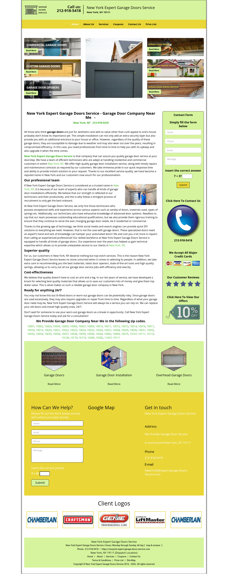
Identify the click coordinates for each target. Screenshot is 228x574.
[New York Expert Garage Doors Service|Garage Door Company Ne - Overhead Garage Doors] (174, 377)
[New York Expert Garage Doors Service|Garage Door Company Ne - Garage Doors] (54, 377)
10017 (150, 326)
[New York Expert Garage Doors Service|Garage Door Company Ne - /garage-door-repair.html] (175, 46)
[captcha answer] (187, 176)
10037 (65, 334)
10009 (90, 326)
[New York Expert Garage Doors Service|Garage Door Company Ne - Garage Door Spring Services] (163, 87)
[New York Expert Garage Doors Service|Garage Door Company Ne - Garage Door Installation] (114, 377)
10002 (39, 326)
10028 (116, 330)
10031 (141, 330)
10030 (133, 330)
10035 (48, 334)
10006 (73, 326)
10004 (56, 326)
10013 (124, 326)
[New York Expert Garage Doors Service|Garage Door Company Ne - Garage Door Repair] (158, 44)
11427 (108, 337)
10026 (99, 330)
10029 (124, 330)
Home (75, 24)
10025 (90, 330)
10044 (99, 334)
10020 (48, 330)
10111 (141, 334)
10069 (116, 334)
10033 (31, 334)
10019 (39, 330)
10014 (133, 326)
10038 (73, 334)
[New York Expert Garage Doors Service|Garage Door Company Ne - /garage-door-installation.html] (114, 358)
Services (103, 24)
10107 (133, 334)
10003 (48, 326)
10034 (39, 334)
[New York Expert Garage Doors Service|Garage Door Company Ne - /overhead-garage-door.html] (173, 358)
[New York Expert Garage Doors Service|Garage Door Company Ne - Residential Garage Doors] (162, 66)
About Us (88, 24)
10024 (82, 330)
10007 (82, 326)
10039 (82, 334)
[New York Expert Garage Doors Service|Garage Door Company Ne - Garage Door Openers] (43, 87)
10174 (82, 337)
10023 (73, 330)
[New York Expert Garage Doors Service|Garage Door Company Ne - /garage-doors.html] (54, 358)
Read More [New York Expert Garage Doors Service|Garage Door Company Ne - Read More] (31, 50)
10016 (141, 326)
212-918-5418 (69, 10)
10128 (65, 337)
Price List (151, 24)
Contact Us (134, 24)
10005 (65, 326)
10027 (107, 330)
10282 (99, 337)
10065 (107, 334)
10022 (65, 330)
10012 (116, 326)
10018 (31, 330)
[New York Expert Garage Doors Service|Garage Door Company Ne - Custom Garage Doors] (43, 66)
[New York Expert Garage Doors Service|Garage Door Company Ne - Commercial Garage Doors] (46, 45)
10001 (31, 326)
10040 (90, 334)
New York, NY (81, 122)
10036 (56, 334)
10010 (99, 326)
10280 (91, 337)
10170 (74, 337)
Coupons (118, 24)
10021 (56, 330)
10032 (150, 330)
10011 (107, 326)
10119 (150, 334)
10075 (124, 334)
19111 (116, 337)
